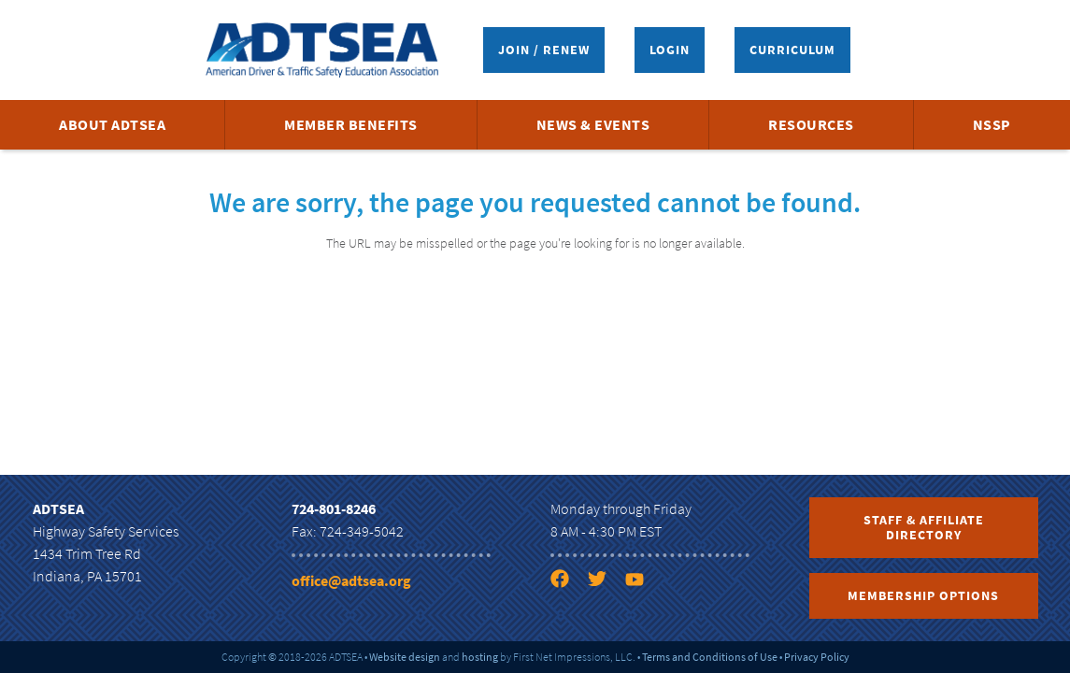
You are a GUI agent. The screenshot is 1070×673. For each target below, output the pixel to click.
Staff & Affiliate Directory (923, 527)
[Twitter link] (604, 582)
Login (669, 49)
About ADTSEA (112, 124)
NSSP (992, 124)
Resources (811, 124)
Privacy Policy (816, 657)
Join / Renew (544, 49)
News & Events (593, 124)
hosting (480, 657)
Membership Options (923, 595)
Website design (404, 657)
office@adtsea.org (351, 580)
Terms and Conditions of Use (710, 657)
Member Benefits (351, 124)
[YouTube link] (642, 582)
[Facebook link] (567, 582)
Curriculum (792, 49)
